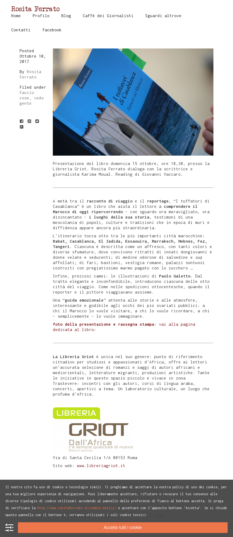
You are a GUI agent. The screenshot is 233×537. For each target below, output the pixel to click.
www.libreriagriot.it (100, 465)
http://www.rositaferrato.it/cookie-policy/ (76, 508)
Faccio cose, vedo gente (32, 98)
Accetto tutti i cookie (123, 527)
